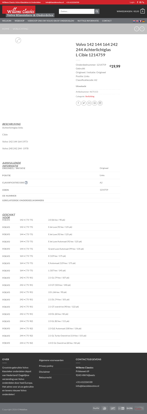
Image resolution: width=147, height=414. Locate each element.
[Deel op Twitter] (83, 103)
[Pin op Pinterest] (94, 103)
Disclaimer (44, 371)
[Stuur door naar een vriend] (89, 103)
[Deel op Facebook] (78, 103)
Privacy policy (46, 365)
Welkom (6, 21)
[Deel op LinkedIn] (100, 103)
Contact (107, 21)
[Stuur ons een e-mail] (140, 2)
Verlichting (20, 28)
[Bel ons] (143, 2)
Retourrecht (45, 377)
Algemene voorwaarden (51, 360)
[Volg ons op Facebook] (137, 2)
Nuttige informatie (88, 21)
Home (6, 28)
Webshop (20, 21)
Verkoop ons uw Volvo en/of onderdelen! (51, 21)
